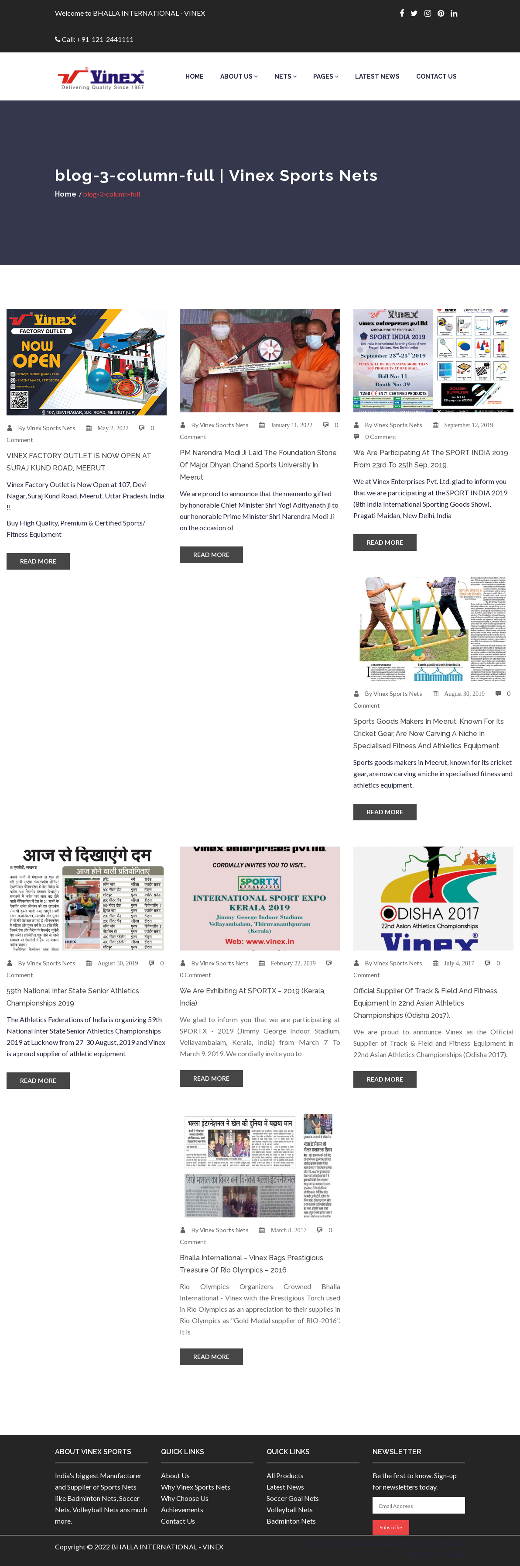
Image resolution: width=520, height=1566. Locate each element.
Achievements (182, 1509)
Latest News (377, 76)
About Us (239, 76)
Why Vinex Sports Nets (195, 1487)
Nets (285, 76)
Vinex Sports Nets (52, 428)
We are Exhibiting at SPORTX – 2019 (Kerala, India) (252, 997)
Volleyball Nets (290, 1509)
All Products (285, 1475)
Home (194, 76)
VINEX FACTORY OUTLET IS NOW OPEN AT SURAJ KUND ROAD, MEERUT (79, 462)
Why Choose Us (185, 1498)
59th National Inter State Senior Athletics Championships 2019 (73, 997)
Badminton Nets (291, 1521)
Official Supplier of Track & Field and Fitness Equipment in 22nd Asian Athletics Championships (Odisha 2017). (425, 1003)
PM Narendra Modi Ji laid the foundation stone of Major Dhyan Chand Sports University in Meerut (258, 465)
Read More (38, 561)
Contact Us (436, 76)
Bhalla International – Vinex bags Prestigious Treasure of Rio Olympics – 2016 (251, 1264)
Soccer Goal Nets (293, 1498)
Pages (326, 76)
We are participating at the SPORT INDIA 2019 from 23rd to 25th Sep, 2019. (430, 459)
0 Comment (381, 436)
